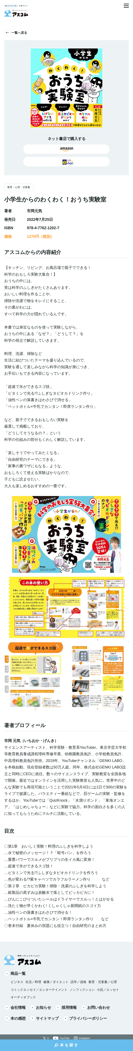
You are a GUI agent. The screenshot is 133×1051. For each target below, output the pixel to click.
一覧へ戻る (15, 32)
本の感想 (15, 1018)
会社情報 (15, 1007)
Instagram (84, 1038)
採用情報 (66, 1007)
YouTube (65, 1038)
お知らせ (40, 1007)
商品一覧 (15, 973)
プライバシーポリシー (85, 1018)
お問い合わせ (95, 1007)
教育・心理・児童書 (18, 187)
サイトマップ (44, 1018)
